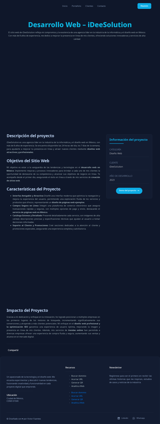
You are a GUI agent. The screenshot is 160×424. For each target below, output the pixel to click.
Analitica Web (77, 386)
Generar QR (77, 382)
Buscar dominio (78, 375)
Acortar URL (77, 379)
